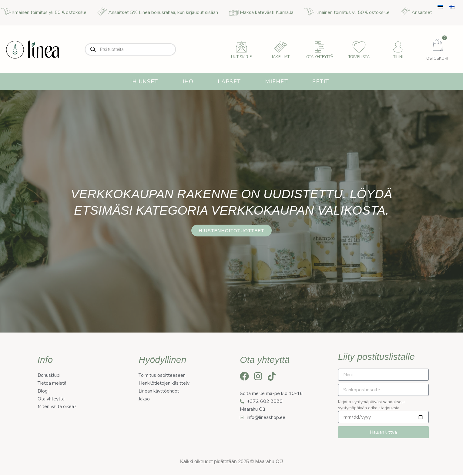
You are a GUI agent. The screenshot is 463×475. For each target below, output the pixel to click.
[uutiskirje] (241, 47)
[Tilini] (398, 47)
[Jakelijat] (280, 47)
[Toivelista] (359, 47)
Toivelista (359, 57)
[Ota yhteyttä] (319, 47)
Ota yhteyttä (319, 57)
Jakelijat (281, 57)
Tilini (398, 57)
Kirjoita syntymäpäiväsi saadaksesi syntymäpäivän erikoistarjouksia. (371, 405)
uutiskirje (241, 57)
